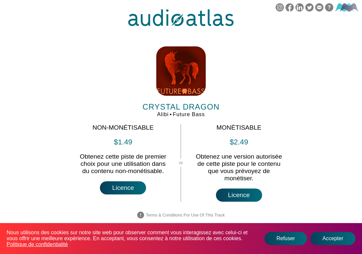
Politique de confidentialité (37, 244)
